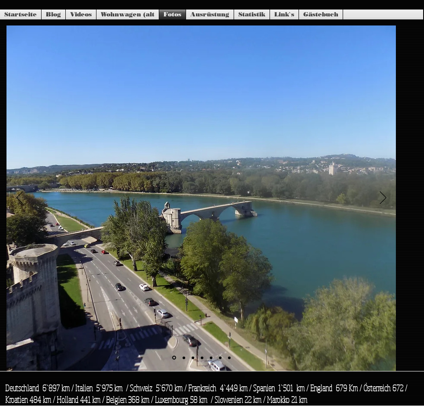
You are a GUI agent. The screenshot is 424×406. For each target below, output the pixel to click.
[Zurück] (19, 198)
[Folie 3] (193, 357)
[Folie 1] (174, 358)
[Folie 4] (202, 357)
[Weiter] (383, 198)
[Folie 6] (220, 357)
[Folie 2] (184, 357)
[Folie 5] (211, 357)
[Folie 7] (229, 357)
